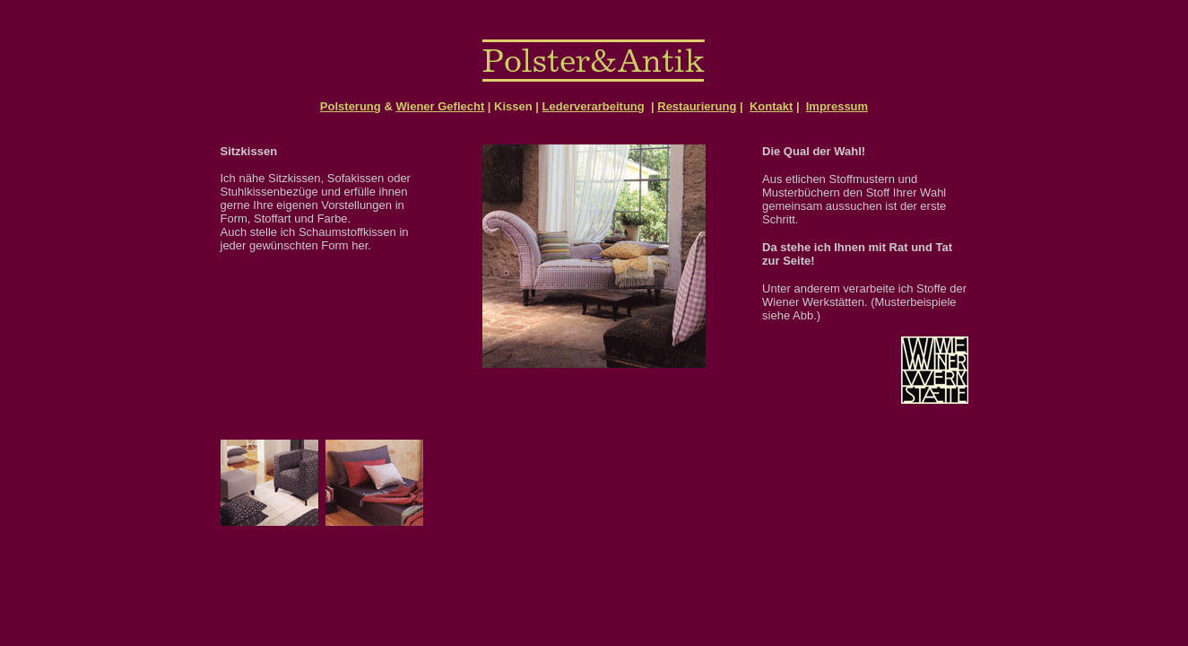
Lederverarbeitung (593, 106)
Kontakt (771, 106)
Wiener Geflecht (439, 106)
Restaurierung (696, 106)
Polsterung (350, 106)
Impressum (837, 106)
